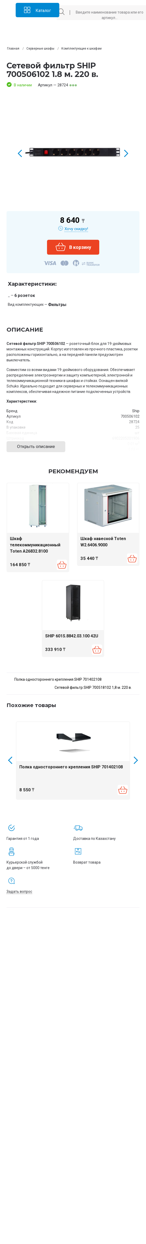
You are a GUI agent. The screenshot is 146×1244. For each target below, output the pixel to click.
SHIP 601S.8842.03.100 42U (71, 635)
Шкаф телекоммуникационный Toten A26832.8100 (35, 545)
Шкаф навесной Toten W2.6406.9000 (103, 541)
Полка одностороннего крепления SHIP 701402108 (58, 679)
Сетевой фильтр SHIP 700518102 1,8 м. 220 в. (93, 687)
